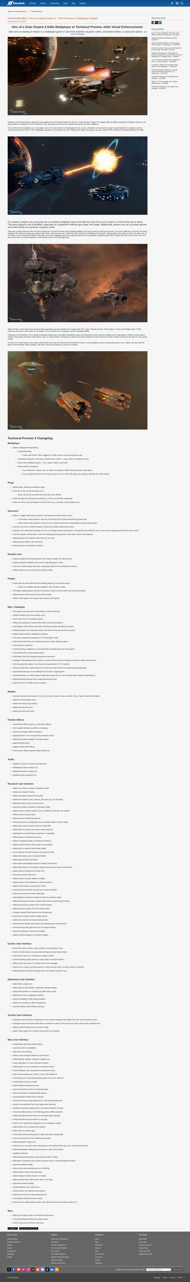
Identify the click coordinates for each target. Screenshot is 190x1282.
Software (32, 3)
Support (82, 3)
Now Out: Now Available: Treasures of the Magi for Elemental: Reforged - (165, 34)
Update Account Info (146, 1254)
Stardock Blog (36, 11)
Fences (9, 1248)
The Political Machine (58, 1254)
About (97, 1239)
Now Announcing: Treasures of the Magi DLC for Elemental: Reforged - (166, 49)
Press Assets (99, 1254)
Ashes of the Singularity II (59, 1239)
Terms (165, 1277)
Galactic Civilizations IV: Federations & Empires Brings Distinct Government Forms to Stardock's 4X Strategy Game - (166, 54)
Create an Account (145, 1245)
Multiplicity (10, 1254)
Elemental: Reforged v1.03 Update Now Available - (164, 77)
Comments (13, 1228)
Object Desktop (12, 1239)
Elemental (54, 1242)
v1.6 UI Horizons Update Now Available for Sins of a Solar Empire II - (165, 60)
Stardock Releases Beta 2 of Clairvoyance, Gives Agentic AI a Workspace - (165, 44)
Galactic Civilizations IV (59, 1245)
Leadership (98, 1245)
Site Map (157, 1277)
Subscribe (177, 1270)
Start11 (9, 1245)
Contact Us (98, 1257)
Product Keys (143, 1248)
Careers (97, 1248)
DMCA (180, 1277)
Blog (73, 3)
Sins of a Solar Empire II (59, 1248)
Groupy (9, 1257)
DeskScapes (11, 1251)
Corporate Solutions (14, 1242)
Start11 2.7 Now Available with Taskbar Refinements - (164, 82)
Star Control (55, 1251)
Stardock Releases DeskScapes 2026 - (164, 39)
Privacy (172, 1277)
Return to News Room (29, 1228)
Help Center (143, 1239)
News (65, 3)
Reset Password (144, 1251)
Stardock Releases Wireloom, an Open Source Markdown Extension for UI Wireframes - (164, 71)
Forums (97, 1260)
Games (43, 3)
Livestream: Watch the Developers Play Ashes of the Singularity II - (164, 65)
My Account (143, 1242)
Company (99, 1235)
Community (54, 3)
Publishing (98, 1263)
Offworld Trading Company (60, 1257)
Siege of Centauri (57, 1260)
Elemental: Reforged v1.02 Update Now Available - (164, 87)
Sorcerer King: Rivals (58, 1263)
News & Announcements (17, 11)
